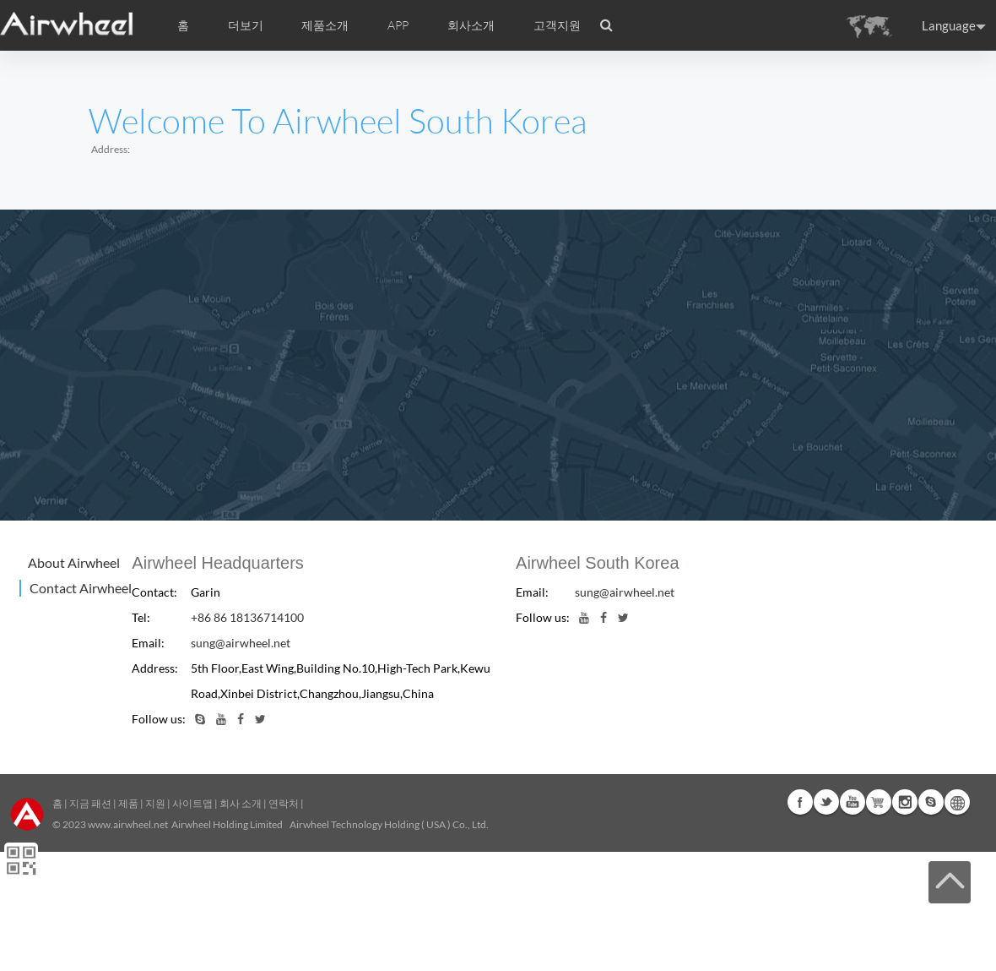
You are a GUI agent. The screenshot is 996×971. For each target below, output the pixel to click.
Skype (931, 802)
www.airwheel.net (128, 824)
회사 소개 (240, 803)
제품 (128, 803)
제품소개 (325, 25)
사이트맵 (192, 803)
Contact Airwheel (81, 588)
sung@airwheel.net (240, 643)
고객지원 (557, 25)
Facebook (800, 802)
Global (957, 802)
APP (398, 25)
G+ (878, 802)
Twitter (826, 802)
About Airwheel (74, 562)
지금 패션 (90, 803)
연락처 (283, 803)
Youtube (852, 802)
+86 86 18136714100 (247, 617)
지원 (155, 803)
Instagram (905, 802)
